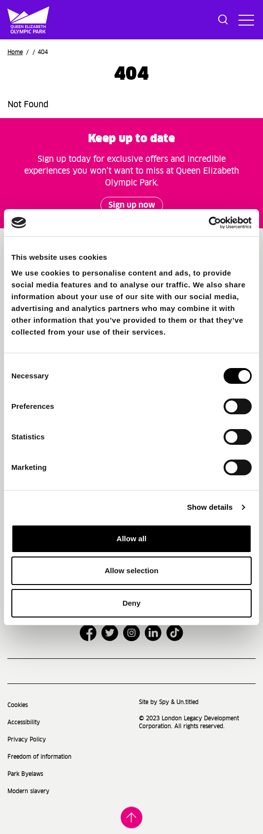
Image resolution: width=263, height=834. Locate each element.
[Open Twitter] (110, 633)
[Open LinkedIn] (153, 633)
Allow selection (131, 570)
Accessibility (23, 722)
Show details (210, 507)
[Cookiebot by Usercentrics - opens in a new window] (208, 222)
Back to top (131, 818)
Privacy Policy (26, 739)
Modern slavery (28, 791)
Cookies (17, 705)
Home (15, 52)
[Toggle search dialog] (223, 20)
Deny (132, 603)
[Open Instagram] (131, 633)
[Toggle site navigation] (245, 20)
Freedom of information (39, 757)
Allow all (132, 538)
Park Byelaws (25, 774)
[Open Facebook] (88, 633)
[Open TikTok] (175, 633)
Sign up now (131, 205)
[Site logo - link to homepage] (12, 19)
